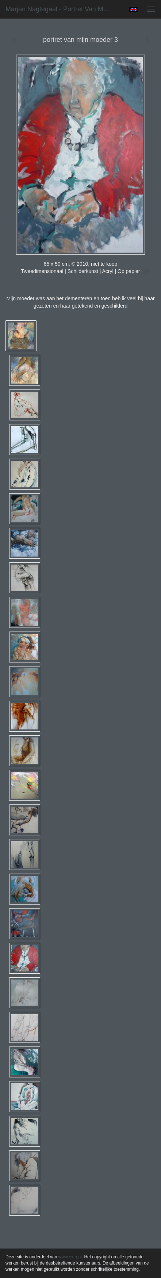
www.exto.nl (70, 1256)
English (133, 9)
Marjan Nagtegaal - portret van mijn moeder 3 (61, 9)
